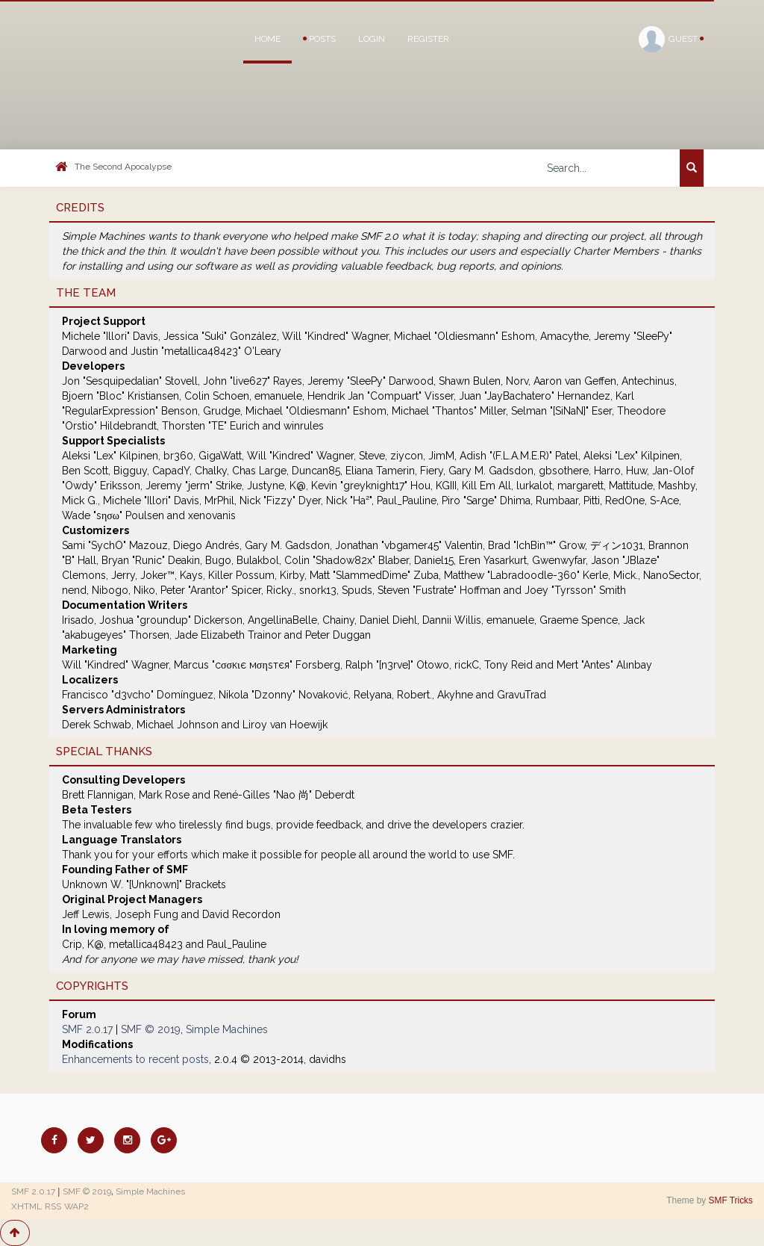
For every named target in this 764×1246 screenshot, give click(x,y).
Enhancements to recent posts (135, 1059)
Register (428, 39)
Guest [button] (671, 39)
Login (371, 39)
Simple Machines (227, 1029)
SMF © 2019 (151, 1029)
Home (267, 39)
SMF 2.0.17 (87, 1029)
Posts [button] (319, 39)
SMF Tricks (731, 1200)
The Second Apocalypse (123, 166)
